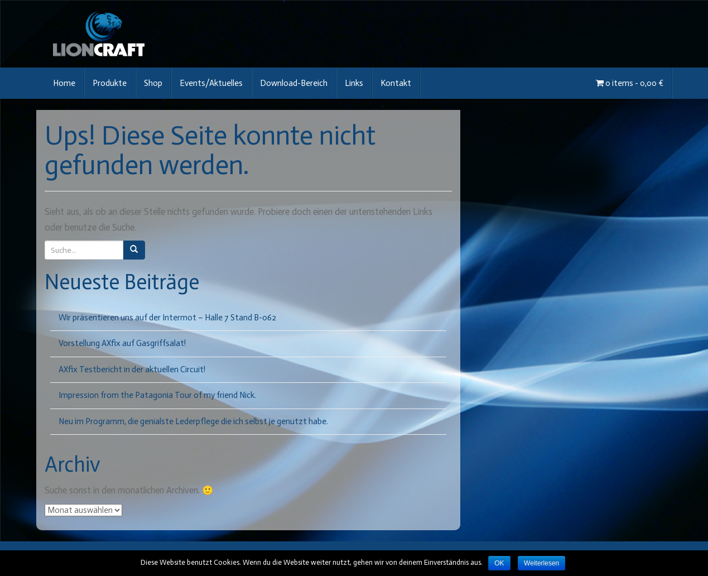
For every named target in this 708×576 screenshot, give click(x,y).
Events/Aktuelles (211, 83)
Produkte (110, 83)
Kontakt (396, 83)
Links (354, 83)
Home (64, 83)
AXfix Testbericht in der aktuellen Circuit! (132, 369)
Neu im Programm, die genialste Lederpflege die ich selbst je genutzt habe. (193, 421)
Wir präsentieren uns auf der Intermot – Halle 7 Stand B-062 (167, 318)
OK (499, 563)
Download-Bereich (293, 83)
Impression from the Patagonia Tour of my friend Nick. (157, 395)
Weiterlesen (541, 563)
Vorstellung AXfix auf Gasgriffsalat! (122, 343)
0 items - (629, 83)
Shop (153, 83)
